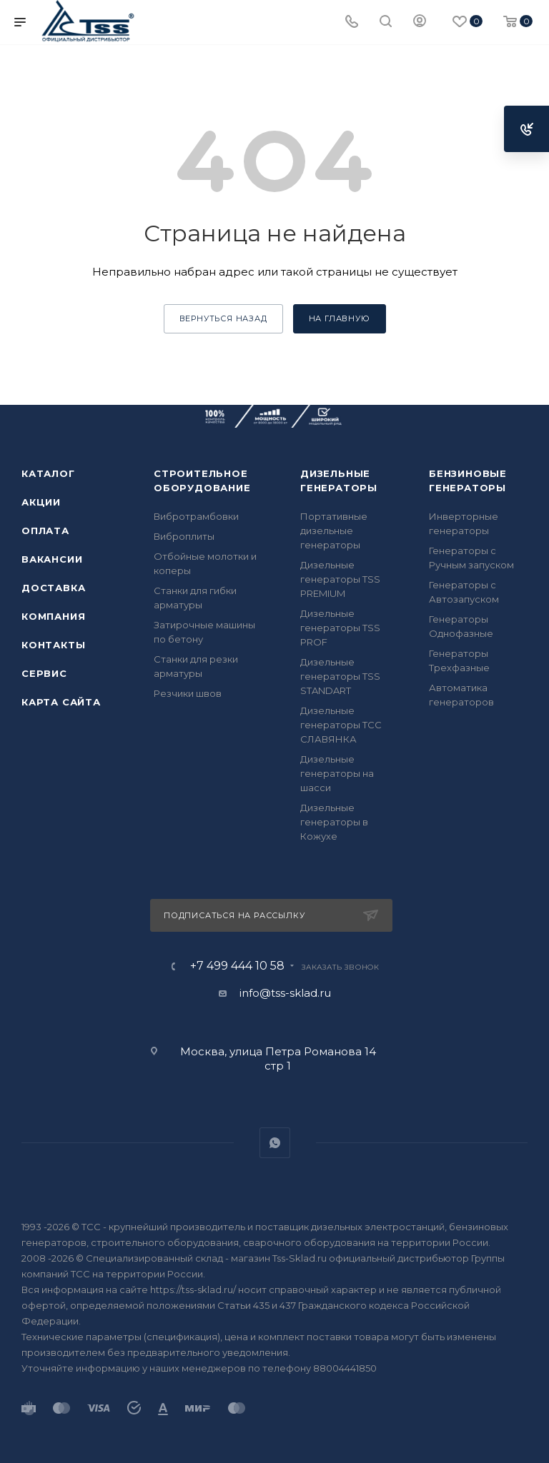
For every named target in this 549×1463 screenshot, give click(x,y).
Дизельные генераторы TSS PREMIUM (340, 579)
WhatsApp (274, 1142)
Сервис (44, 673)
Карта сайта (61, 702)
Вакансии (51, 559)
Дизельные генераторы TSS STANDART (340, 676)
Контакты (53, 644)
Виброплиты (184, 536)
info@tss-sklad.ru (285, 993)
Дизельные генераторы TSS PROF (340, 628)
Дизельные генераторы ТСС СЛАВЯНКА (341, 725)
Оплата (45, 530)
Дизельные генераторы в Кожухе (334, 822)
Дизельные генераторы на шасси (337, 773)
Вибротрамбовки (196, 516)
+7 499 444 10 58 (237, 966)
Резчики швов (188, 693)
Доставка (53, 587)
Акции (41, 502)
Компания (53, 616)
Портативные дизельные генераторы (333, 530)
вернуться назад (223, 318)
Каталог (48, 473)
